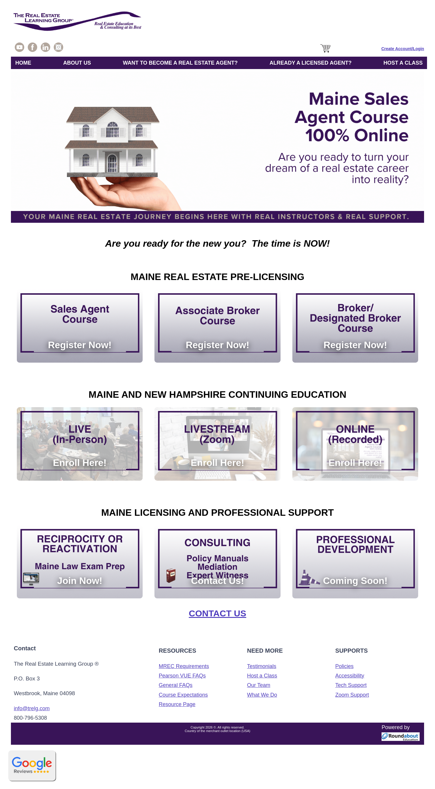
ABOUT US (77, 63)
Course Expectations (183, 695)
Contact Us (217, 613)
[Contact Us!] (217, 561)
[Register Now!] (80, 326)
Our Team (258, 685)
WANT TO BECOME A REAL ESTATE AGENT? (180, 63)
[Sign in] (402, 48)
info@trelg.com (32, 708)
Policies (344, 666)
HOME (23, 63)
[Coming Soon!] (355, 561)
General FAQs (176, 685)
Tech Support (350, 685)
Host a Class (262, 676)
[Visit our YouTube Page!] (19, 48)
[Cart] (326, 52)
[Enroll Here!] (80, 443)
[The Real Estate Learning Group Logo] (217, 23)
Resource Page (177, 704)
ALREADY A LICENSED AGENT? (311, 63)
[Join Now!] (80, 561)
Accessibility (349, 676)
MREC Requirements (184, 666)
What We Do (262, 695)
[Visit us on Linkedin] (45, 48)
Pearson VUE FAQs (182, 676)
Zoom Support (352, 695)
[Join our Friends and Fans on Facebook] (32, 48)
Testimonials (261, 666)
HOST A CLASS (403, 63)
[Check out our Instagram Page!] (58, 48)
